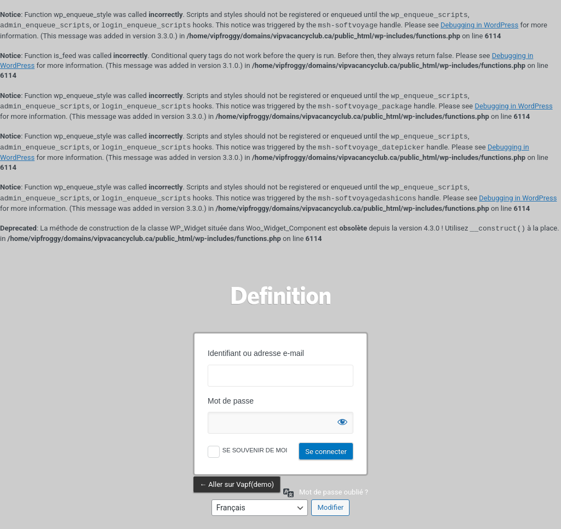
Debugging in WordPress (479, 25)
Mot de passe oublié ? (333, 492)
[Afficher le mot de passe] (342, 419)
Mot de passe (231, 400)
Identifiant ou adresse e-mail (256, 353)
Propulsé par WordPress (280, 295)
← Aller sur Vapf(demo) (236, 484)
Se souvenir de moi (255, 450)
